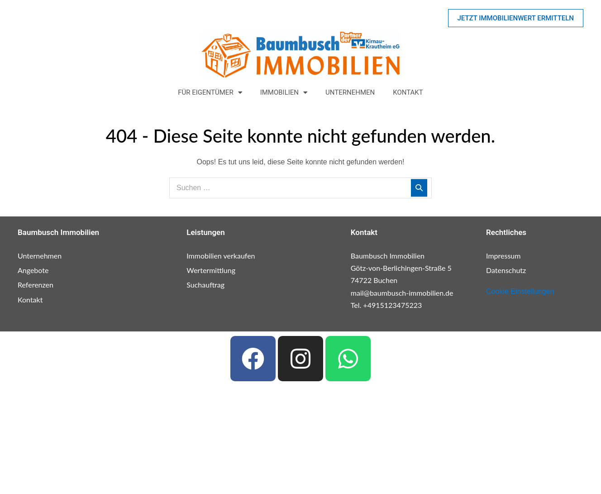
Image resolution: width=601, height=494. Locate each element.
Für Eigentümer (210, 93)
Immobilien (283, 93)
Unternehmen (350, 92)
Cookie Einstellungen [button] (520, 291)
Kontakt (408, 92)
